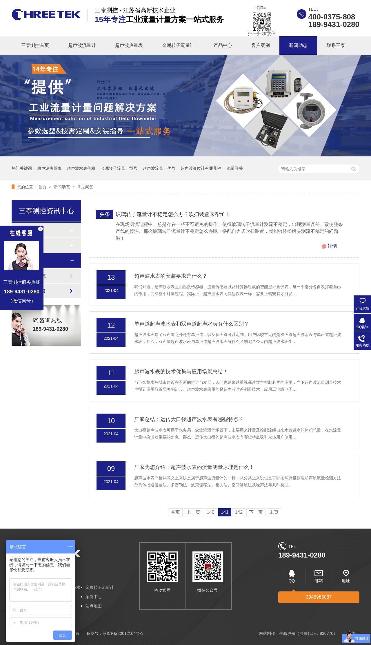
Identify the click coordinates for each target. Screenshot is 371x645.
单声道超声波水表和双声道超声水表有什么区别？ (191, 324)
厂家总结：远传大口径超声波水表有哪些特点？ (189, 419)
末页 (274, 512)
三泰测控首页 (35, 45)
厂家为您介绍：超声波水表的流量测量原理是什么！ (194, 467)
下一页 (256, 512)
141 (225, 512)
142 (239, 512)
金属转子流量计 (178, 45)
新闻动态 (298, 45)
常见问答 (85, 186)
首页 (43, 186)
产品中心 (223, 45)
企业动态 (36, 275)
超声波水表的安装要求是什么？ (170, 276)
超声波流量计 (82, 45)
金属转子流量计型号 (119, 168)
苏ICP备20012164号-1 (123, 633)
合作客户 (33, 245)
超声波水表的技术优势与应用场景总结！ (181, 371)
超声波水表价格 (81, 168)
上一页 (193, 512)
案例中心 (94, 596)
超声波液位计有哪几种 (201, 168)
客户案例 (260, 45)
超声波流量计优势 (159, 168)
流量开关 (235, 168)
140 (210, 512)
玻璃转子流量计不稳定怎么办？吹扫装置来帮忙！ (173, 214)
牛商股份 (287, 633)
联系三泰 (336, 45)
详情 (332, 246)
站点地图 (94, 606)
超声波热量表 (129, 45)
